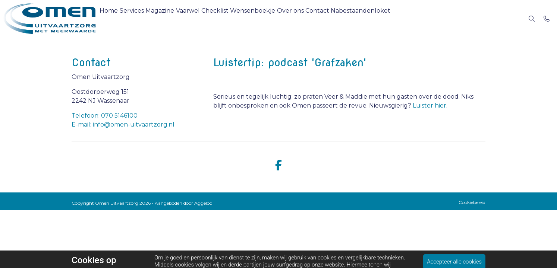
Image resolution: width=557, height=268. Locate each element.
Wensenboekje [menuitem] (284, 18)
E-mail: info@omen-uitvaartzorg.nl (123, 124)
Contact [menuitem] (361, 18)
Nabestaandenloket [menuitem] (410, 18)
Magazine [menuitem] (174, 18)
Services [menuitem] (140, 18)
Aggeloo (203, 203)
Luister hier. (430, 105)
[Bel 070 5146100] (546, 18)
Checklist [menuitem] (241, 18)
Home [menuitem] (112, 18)
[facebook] (278, 165)
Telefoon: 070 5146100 (105, 115)
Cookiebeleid (472, 202)
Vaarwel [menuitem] (208, 18)
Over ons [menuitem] (328, 18)
